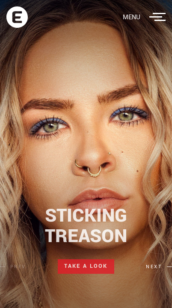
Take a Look (85, 266)
